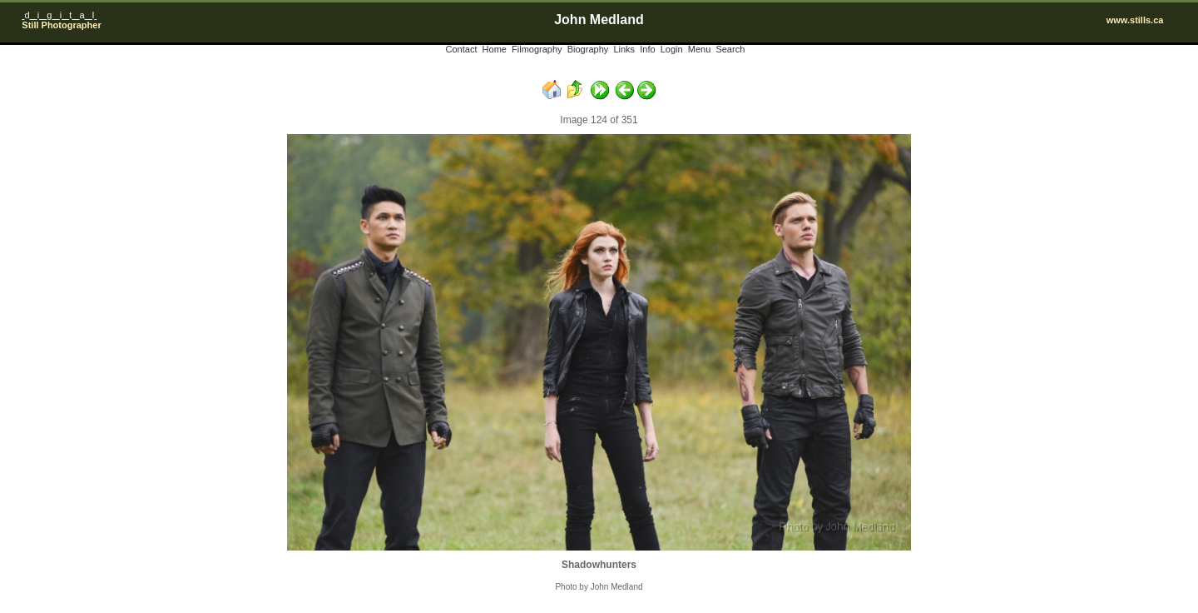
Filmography (537, 49)
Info (647, 49)
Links (624, 49)
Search (730, 49)
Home (495, 49)
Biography (588, 49)
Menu (699, 49)
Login (672, 49)
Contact (462, 49)
